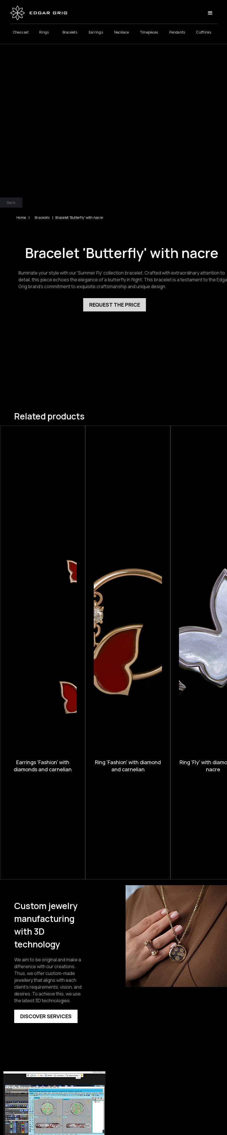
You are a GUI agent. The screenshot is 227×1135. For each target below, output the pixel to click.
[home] (38, 14)
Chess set (20, 33)
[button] (210, 14)
